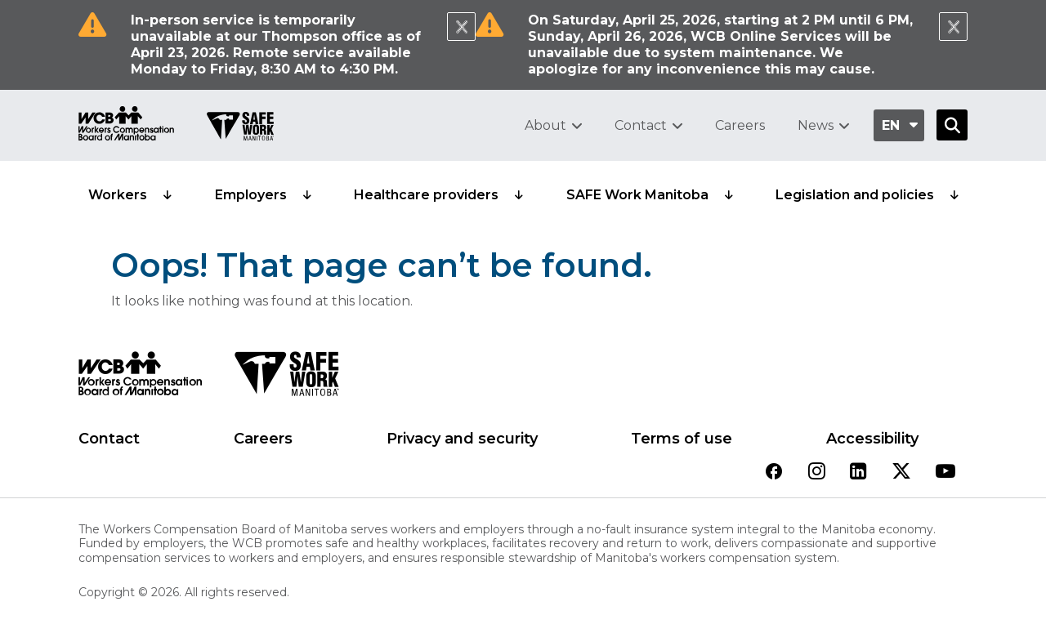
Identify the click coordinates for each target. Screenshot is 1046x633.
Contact (641, 125)
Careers (740, 125)
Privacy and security (462, 439)
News (816, 125)
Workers (117, 195)
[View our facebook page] (774, 472)
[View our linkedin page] (858, 472)
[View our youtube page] (945, 472)
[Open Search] (952, 124)
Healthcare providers (426, 195)
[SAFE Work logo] (286, 378)
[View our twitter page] (901, 472)
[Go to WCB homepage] (126, 125)
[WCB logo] (140, 378)
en (891, 125)
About (545, 125)
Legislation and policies (855, 195)
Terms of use (681, 439)
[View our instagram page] (816, 472)
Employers (251, 195)
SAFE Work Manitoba (637, 195)
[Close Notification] (461, 26)
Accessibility (872, 439)
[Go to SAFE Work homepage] (240, 128)
